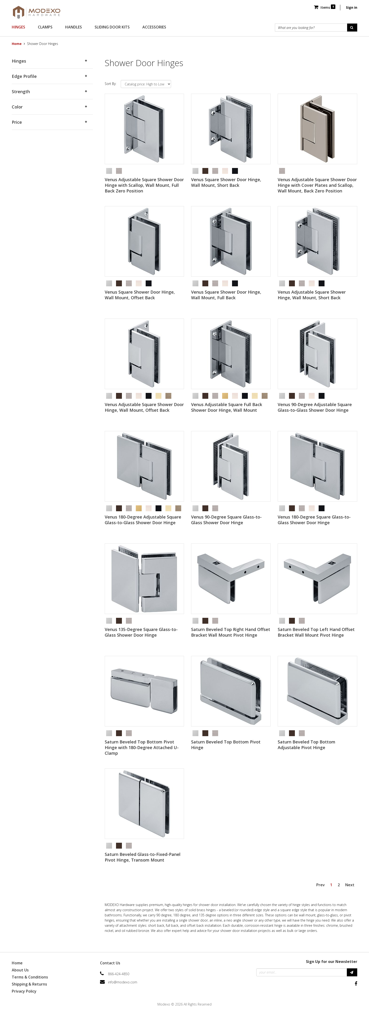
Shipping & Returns (29, 984)
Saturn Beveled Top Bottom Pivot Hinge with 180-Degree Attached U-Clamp (142, 747)
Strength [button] (21, 91)
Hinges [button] (19, 61)
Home (17, 43)
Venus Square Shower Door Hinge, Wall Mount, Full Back (226, 294)
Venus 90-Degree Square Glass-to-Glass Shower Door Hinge (226, 519)
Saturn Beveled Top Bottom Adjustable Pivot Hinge (306, 744)
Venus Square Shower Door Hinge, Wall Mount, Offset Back (140, 294)
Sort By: (110, 83)
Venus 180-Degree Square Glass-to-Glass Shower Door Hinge (314, 519)
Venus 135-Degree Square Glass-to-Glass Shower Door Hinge (141, 632)
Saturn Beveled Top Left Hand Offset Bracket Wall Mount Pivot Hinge (316, 632)
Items (324, 7)
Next (349, 884)
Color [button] (17, 107)
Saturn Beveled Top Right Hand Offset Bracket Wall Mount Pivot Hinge (230, 632)
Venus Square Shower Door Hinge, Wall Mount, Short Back (226, 182)
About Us (20, 970)
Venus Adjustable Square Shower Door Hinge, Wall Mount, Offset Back (144, 407)
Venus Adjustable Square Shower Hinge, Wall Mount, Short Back (312, 294)
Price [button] (17, 122)
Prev (320, 884)
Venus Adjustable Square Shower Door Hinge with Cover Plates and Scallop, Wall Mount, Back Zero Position (317, 185)
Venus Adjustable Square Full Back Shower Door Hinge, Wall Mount (226, 407)
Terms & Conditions (30, 977)
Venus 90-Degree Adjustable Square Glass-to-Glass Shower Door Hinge (315, 407)
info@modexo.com (122, 982)
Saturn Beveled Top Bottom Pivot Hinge (226, 744)
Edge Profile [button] (24, 76)
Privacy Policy (24, 991)
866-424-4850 (118, 974)
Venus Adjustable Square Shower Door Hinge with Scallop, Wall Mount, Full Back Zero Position (144, 185)
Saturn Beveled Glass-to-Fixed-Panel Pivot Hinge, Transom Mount (142, 857)
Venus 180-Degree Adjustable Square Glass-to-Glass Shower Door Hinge (143, 519)
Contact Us (110, 963)
